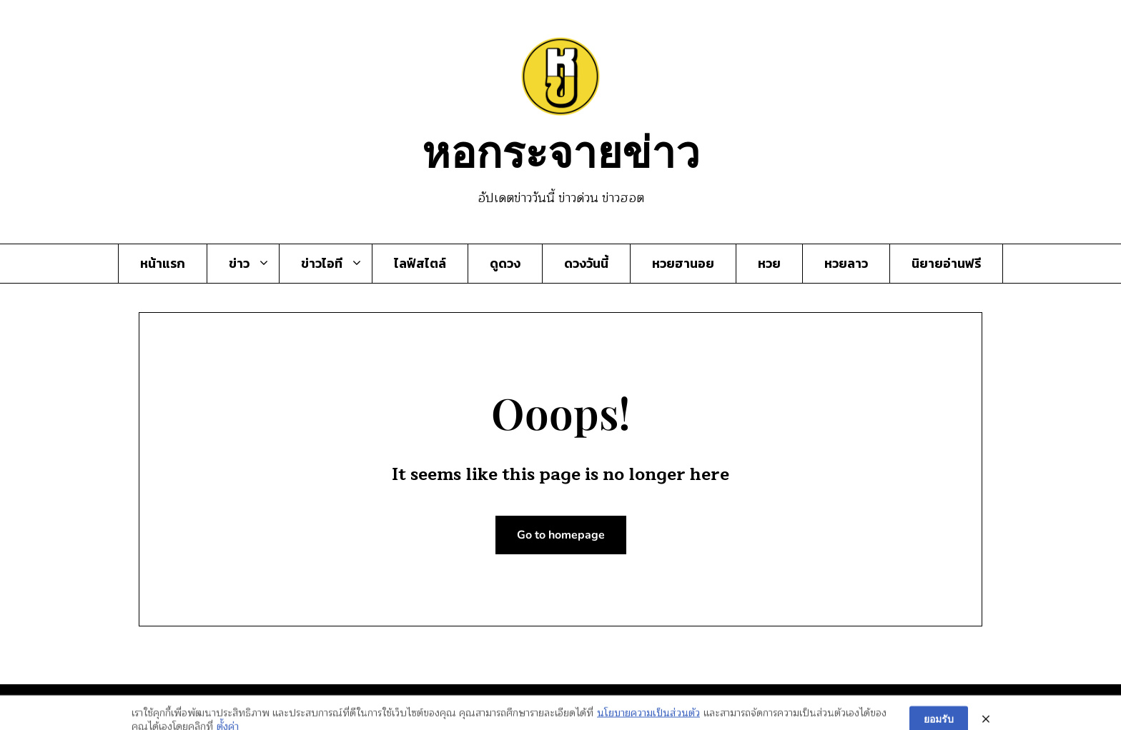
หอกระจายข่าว (561, 150)
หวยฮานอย (683, 263)
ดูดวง (505, 263)
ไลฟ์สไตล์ (420, 263)
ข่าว (239, 263)
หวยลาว (846, 263)
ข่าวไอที (321, 263)
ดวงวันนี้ (586, 263)
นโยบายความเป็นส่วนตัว (648, 719)
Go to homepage (561, 535)
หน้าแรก (162, 263)
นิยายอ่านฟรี (946, 263)
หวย (769, 263)
